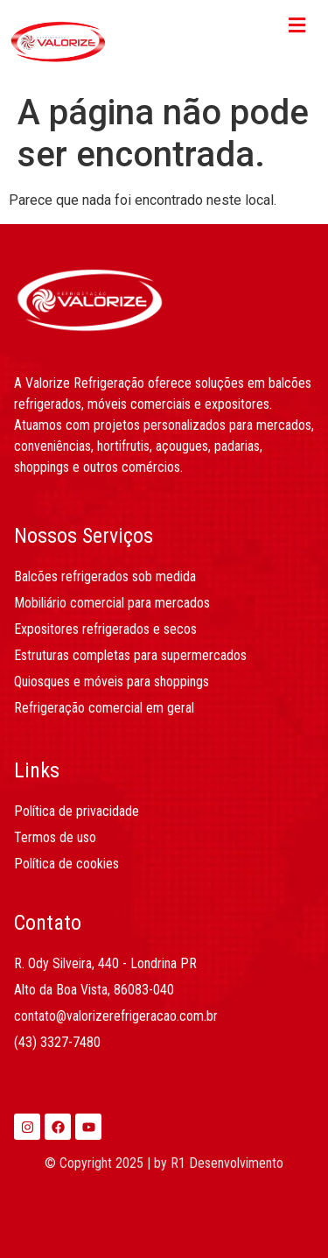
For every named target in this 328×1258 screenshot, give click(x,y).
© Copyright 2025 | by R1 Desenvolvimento (164, 1163)
